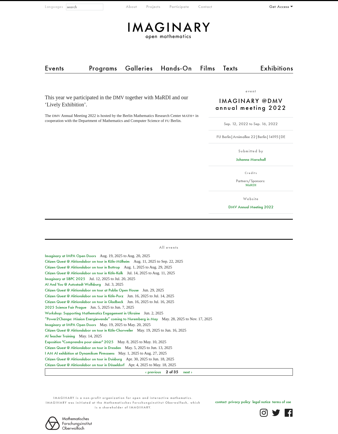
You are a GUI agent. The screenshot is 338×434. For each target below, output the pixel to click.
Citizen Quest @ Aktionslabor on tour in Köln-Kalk (84, 273)
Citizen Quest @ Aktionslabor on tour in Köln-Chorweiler (89, 330)
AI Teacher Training (60, 336)
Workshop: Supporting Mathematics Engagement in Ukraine (92, 313)
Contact (205, 6)
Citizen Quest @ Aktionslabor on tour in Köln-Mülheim (87, 261)
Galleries (139, 68)
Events (54, 68)
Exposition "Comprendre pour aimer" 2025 (79, 341)
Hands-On (176, 68)
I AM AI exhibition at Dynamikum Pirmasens (79, 353)
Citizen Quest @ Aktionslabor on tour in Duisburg (83, 359)
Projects (153, 6)
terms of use (281, 401)
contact (221, 401)
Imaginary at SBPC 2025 (65, 278)
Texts (230, 68)
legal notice (261, 401)
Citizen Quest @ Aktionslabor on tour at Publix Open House (92, 290)
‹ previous (153, 372)
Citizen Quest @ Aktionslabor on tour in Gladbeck (84, 301)
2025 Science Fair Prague (65, 307)
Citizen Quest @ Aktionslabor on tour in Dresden (83, 347)
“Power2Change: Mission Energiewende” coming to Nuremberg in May (101, 319)
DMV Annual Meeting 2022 (251, 207)
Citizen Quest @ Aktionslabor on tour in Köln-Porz (84, 296)
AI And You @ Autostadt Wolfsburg (73, 284)
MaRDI (251, 185)
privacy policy (239, 401)
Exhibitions (276, 68)
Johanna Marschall (251, 159)
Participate (179, 6)
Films (207, 68)
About (131, 6)
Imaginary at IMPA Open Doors (70, 255)
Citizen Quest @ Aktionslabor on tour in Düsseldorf (84, 364)
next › (187, 372)
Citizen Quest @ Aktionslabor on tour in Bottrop (82, 267)
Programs (103, 68)
